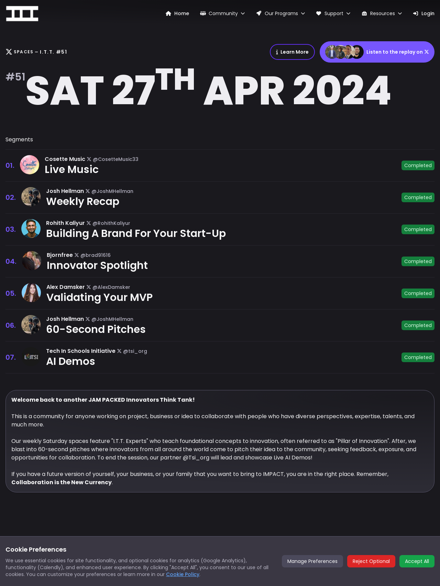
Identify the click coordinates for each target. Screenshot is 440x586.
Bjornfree (60, 255)
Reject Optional (371, 561)
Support (333, 13)
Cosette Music (65, 159)
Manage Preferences (312, 561)
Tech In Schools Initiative (81, 351)
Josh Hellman (65, 191)
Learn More (292, 51)
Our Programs (280, 13)
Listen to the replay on (377, 52)
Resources (381, 13)
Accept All (417, 561)
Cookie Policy (182, 574)
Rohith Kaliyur (65, 223)
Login (424, 13)
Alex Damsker (65, 287)
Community (222, 13)
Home (177, 13)
